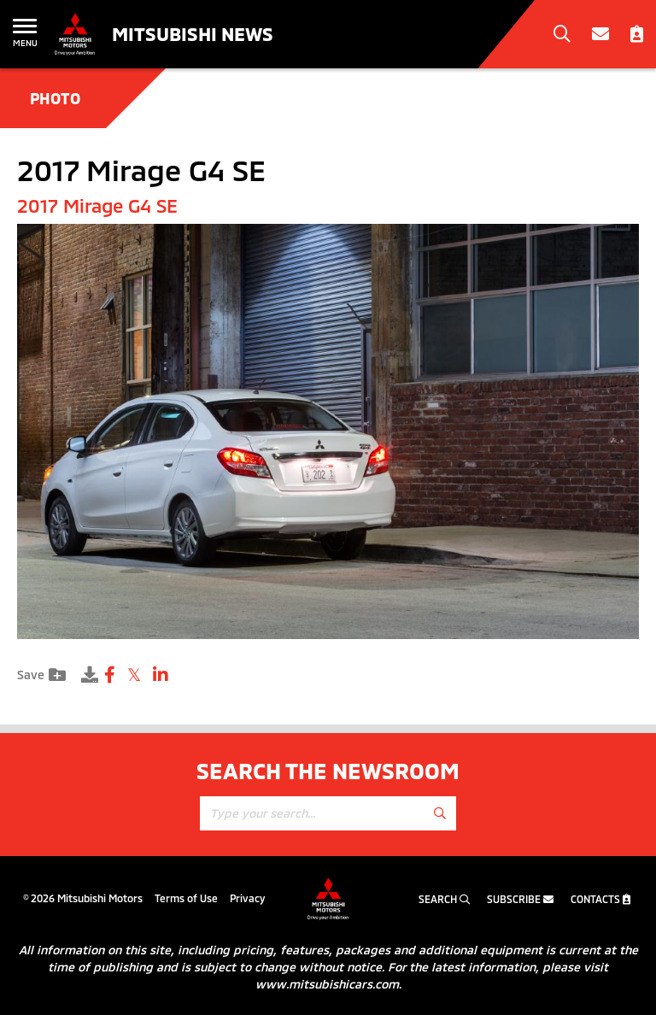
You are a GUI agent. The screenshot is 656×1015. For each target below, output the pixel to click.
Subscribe (520, 899)
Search (444, 899)
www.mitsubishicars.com (327, 984)
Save (41, 675)
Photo (55, 98)
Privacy (247, 898)
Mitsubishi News (192, 33)
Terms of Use (186, 898)
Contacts (600, 899)
